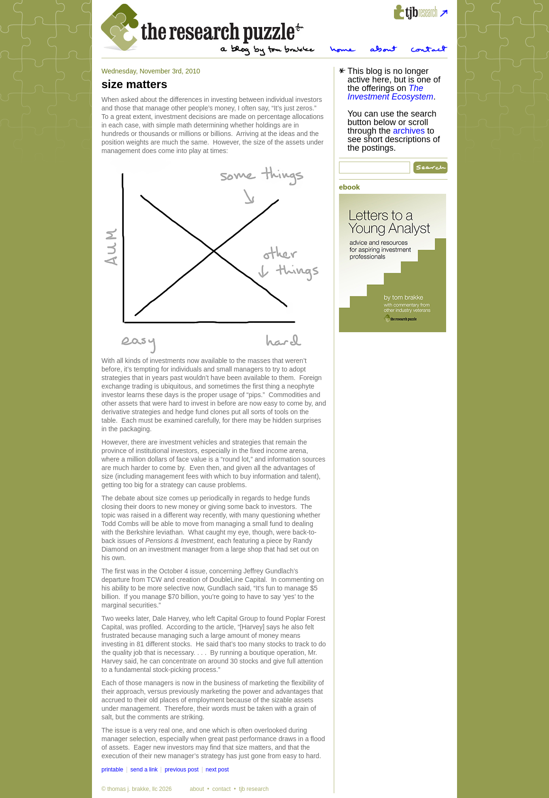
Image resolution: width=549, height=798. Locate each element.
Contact (429, 49)
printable (112, 769)
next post (217, 769)
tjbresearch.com (421, 12)
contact (221, 789)
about (197, 789)
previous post (181, 769)
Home (343, 49)
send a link (143, 769)
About (383, 49)
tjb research (254, 789)
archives (409, 131)
